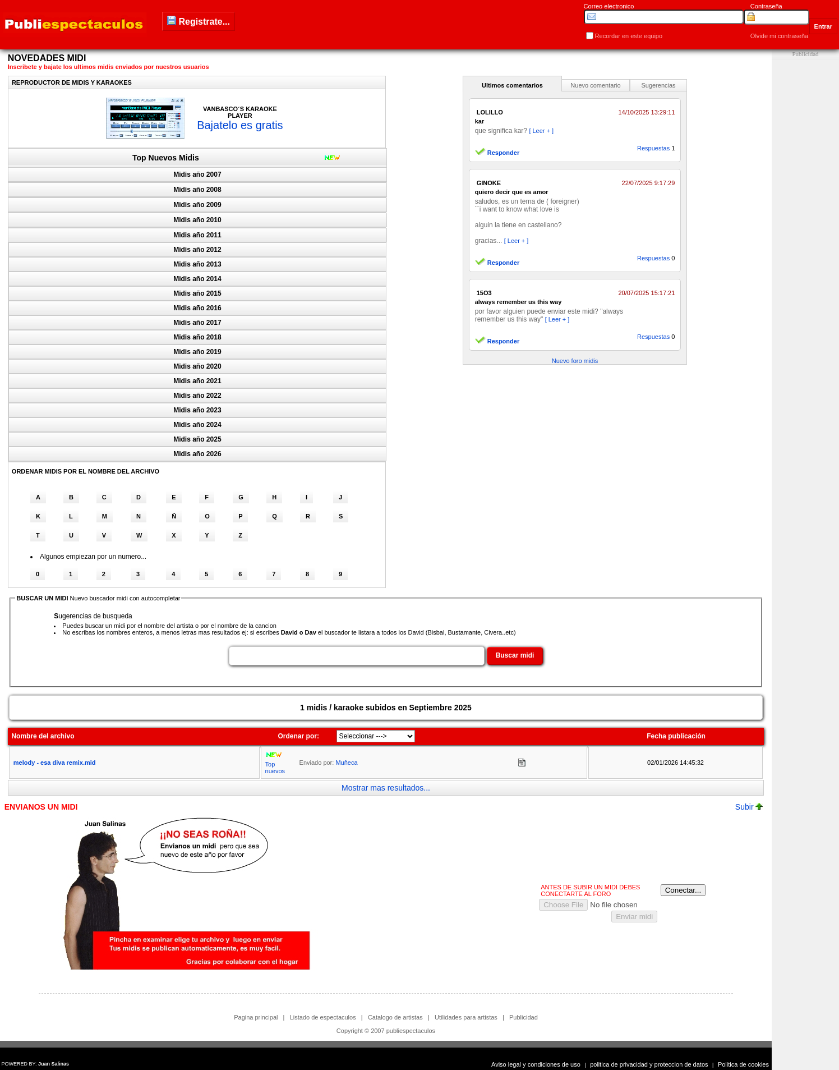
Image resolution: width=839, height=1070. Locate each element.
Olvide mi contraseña (779, 36)
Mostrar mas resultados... (386, 787)
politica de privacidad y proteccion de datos (649, 1064)
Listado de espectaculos (323, 1017)
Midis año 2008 (197, 190)
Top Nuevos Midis (165, 157)
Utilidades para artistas (466, 1017)
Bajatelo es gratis (240, 125)
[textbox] (357, 655)
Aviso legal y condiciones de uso (535, 1064)
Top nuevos (275, 767)
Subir (749, 806)
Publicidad (523, 1017)
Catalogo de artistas (395, 1017)
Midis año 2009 (197, 205)
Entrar (823, 26)
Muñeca (346, 762)
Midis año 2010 (197, 220)
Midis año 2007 (197, 174)
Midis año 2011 (197, 235)
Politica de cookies (743, 1064)
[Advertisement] (805, 228)
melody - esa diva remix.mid (54, 762)
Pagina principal (256, 1017)
